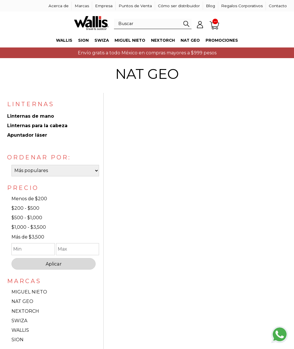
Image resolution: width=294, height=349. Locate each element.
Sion (83, 40)
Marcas (82, 5)
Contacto (278, 5)
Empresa (104, 5)
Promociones (222, 40)
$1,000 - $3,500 (28, 227)
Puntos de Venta (135, 5)
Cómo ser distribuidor (179, 5)
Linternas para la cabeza (37, 125)
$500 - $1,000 (26, 217)
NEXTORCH (25, 311)
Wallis (64, 40)
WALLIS (20, 330)
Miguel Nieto (130, 40)
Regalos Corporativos (242, 5)
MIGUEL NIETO (29, 292)
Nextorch (163, 40)
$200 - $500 (25, 208)
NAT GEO (22, 301)
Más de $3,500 (27, 237)
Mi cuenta (200, 24)
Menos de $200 (29, 198)
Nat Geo (190, 40)
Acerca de (59, 5)
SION (17, 339)
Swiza (101, 40)
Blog (210, 5)
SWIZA (19, 320)
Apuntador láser (27, 135)
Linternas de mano (30, 116)
